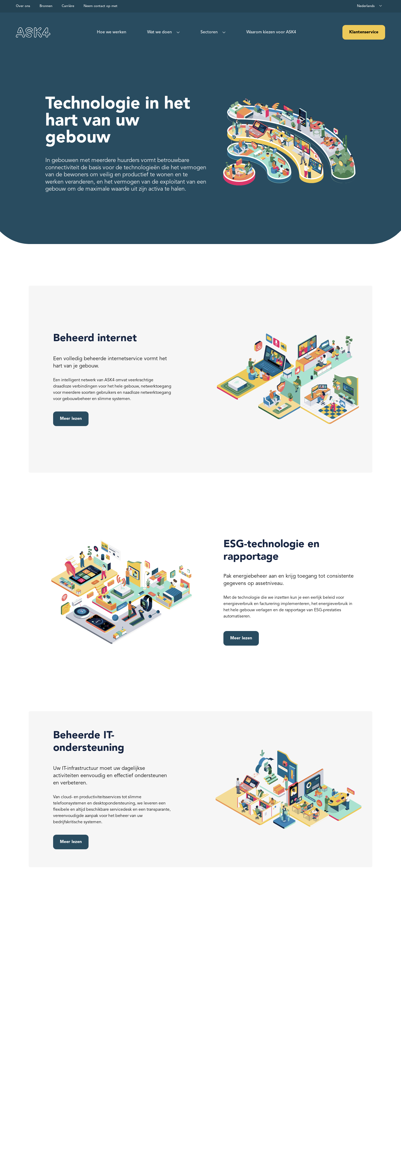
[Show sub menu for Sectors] (222, 32)
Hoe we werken (111, 32)
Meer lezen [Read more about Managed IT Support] (71, 842)
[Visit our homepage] (33, 32)
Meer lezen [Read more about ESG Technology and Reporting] (241, 638)
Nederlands (366, 6)
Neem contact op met (100, 6)
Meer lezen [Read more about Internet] (71, 419)
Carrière (68, 6)
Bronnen (46, 6)
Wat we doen (159, 32)
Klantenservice (363, 32)
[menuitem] (111, 32)
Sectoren (209, 32)
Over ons (23, 6)
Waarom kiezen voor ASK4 (271, 32)
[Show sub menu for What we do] (177, 32)
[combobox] (369, 6)
